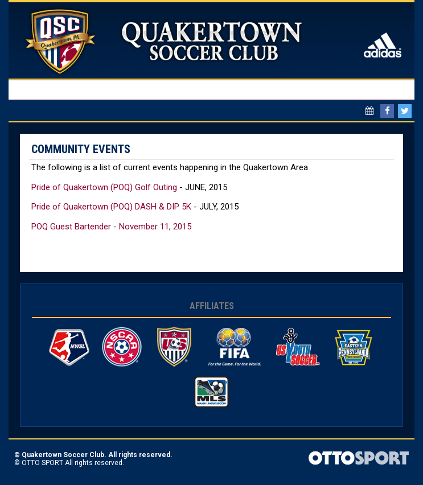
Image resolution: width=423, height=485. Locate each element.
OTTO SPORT (42, 463)
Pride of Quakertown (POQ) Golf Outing (104, 187)
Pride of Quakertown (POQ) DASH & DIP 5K (111, 207)
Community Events (80, 149)
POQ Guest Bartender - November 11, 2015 (111, 226)
